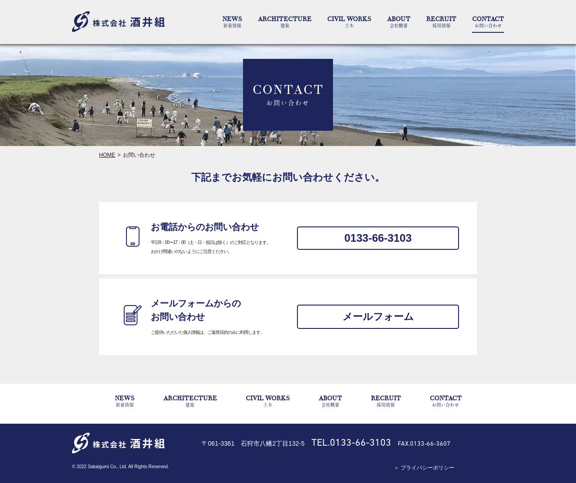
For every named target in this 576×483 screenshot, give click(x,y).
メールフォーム (378, 316)
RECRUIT (441, 22)
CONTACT (488, 22)
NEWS (232, 22)
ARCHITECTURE (284, 22)
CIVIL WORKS (349, 22)
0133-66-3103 (377, 238)
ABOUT (398, 22)
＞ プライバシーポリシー (424, 468)
